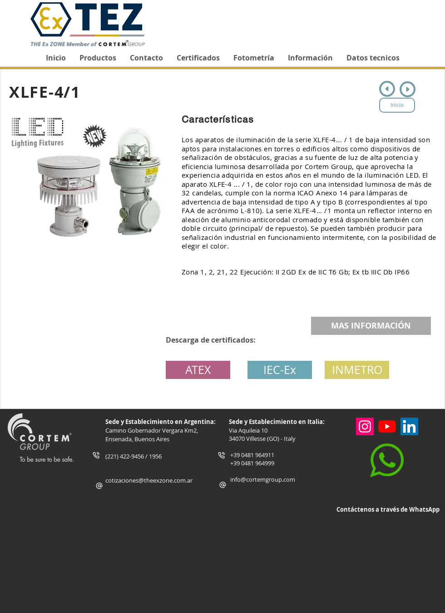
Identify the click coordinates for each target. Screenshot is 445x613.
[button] (357, 370)
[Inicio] (397, 105)
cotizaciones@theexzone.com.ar (149, 480)
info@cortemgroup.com (262, 479)
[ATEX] (198, 370)
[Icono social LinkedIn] (409, 426)
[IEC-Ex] (279, 370)
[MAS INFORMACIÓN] (371, 326)
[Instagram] (365, 426)
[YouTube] (387, 426)
